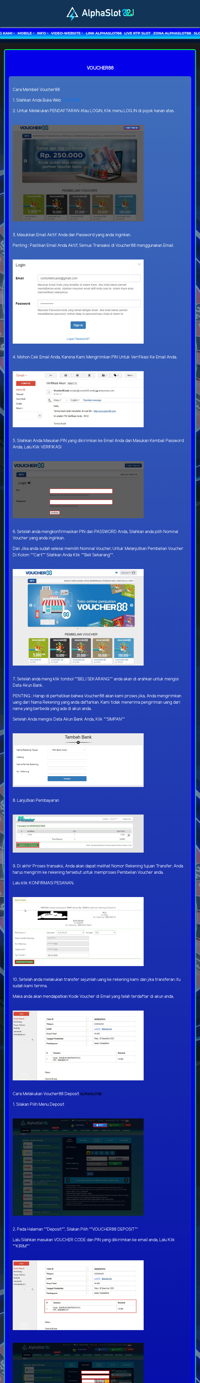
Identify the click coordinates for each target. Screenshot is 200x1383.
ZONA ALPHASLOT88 (172, 33)
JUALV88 (71, 100)
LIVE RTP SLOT (137, 33)
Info (41, 33)
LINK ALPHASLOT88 (103, 33)
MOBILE (24, 33)
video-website (66, 33)
